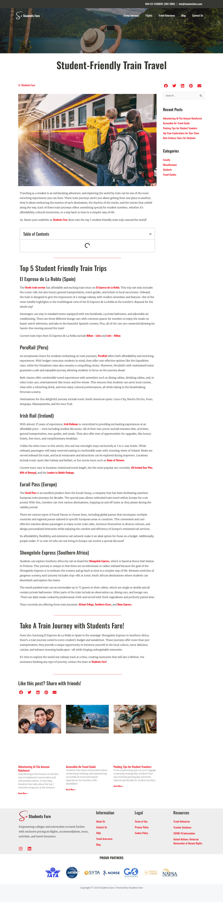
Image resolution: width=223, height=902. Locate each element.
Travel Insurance (167, 15)
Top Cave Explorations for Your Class (181, 133)
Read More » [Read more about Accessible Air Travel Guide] (71, 789)
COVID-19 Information (184, 833)
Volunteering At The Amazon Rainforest (34, 768)
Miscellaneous (170, 165)
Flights (148, 15)
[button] (150, 234)
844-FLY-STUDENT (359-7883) (160, 4)
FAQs (98, 833)
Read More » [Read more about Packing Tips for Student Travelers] (119, 786)
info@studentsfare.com (190, 4)
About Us (100, 821)
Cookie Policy (141, 833)
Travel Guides (169, 174)
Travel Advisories (181, 821)
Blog (183, 15)
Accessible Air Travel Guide (81, 767)
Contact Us (197, 15)
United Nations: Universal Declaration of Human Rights (187, 841)
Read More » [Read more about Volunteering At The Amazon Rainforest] (23, 793)
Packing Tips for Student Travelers (132, 767)
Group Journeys (131, 15)
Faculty (166, 160)
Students (167, 169)
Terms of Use (141, 821)
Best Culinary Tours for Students (179, 138)
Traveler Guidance (182, 827)
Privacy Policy (142, 827)
